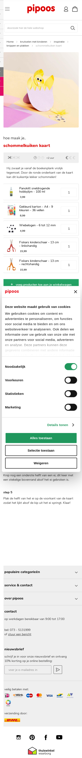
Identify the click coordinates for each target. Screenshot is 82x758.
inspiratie (59, 41)
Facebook (48, 737)
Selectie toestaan (41, 450)
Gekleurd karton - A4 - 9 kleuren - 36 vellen (36, 208)
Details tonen (57, 425)
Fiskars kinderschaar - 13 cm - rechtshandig (39, 262)
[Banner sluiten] (75, 291)
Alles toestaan (41, 438)
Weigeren (41, 463)
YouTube (61, 737)
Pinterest (34, 737)
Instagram (21, 737)
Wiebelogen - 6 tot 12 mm (37, 225)
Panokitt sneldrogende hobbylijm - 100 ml (34, 190)
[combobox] (41, 28)
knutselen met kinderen (33, 41)
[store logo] (41, 9)
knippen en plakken (18, 45)
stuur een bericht (19, 634)
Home (10, 41)
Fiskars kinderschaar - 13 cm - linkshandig (39, 244)
